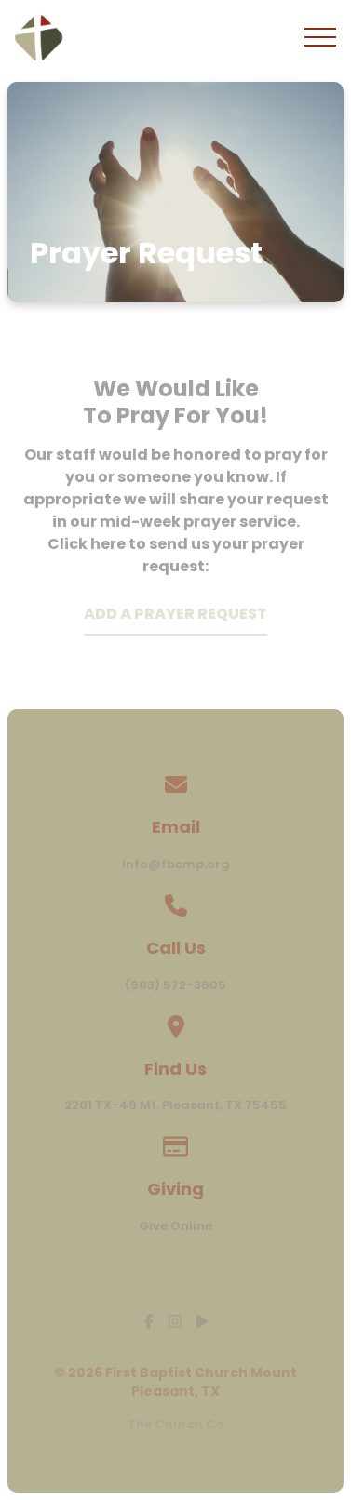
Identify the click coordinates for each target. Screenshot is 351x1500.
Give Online (175, 1226)
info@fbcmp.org (176, 864)
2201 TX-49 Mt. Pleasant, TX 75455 (175, 1105)
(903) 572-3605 (175, 985)
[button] (320, 37)
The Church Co (176, 1424)
